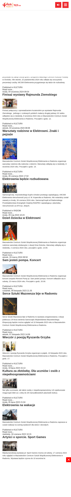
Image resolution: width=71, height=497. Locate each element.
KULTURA (18, 47)
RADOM (17, 211)
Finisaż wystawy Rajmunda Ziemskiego (29, 94)
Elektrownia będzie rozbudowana (25, 179)
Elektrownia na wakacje (18, 405)
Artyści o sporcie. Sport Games (24, 437)
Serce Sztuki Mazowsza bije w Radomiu (29, 293)
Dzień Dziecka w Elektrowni (21, 218)
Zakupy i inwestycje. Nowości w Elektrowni (32, 54)
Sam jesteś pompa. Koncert (21, 260)
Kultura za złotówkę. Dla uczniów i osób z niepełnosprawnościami (31, 372)
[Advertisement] (35, 479)
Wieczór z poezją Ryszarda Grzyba (26, 337)
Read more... (8, 49)
